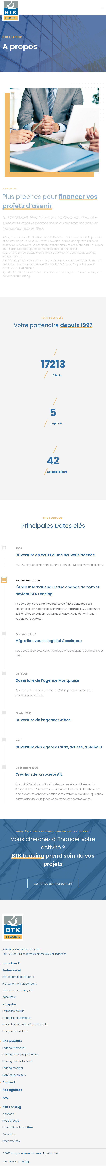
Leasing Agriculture (14, 1075)
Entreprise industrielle (15, 1031)
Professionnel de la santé (18, 977)
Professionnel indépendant (19, 984)
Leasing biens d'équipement (20, 1054)
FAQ (5, 1098)
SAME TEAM (53, 1153)
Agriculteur (9, 997)
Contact (8, 1082)
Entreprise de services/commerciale (24, 1024)
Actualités (8, 1134)
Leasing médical (12, 1068)
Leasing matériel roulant (17, 1061)
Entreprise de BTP (13, 1011)
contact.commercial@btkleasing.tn (45, 954)
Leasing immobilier (13, 1048)
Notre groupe (10, 1121)
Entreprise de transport (16, 1018)
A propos (8, 1114)
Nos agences (12, 1090)
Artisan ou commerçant (17, 990)
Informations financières (17, 1127)
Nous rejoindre (11, 1141)
